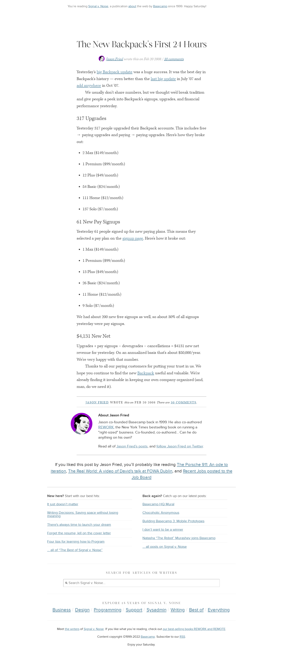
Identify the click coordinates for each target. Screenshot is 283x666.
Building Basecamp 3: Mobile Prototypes (173, 521)
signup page (132, 238)
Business (61, 610)
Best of (196, 610)
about (132, 6)
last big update (163, 78)
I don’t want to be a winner (162, 530)
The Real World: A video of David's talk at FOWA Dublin (120, 471)
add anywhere (89, 85)
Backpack (145, 373)
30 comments (174, 59)
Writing (178, 610)
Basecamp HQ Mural (158, 504)
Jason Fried (114, 59)
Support (134, 610)
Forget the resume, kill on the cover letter (79, 533)
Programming (107, 610)
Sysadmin (156, 610)
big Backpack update (114, 72)
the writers (72, 629)
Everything (219, 610)
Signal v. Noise (98, 6)
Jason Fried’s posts (132, 446)
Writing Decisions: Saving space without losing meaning (82, 514)
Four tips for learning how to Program (76, 542)
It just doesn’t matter (62, 504)
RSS (182, 637)
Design (82, 610)
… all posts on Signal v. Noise (164, 547)
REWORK (106, 427)
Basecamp (160, 6)
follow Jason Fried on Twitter (179, 446)
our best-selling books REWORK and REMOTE (194, 629)
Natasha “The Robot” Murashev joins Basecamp (178, 538)
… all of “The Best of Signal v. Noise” (75, 550)
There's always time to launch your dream (79, 525)
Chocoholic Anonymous (160, 513)
